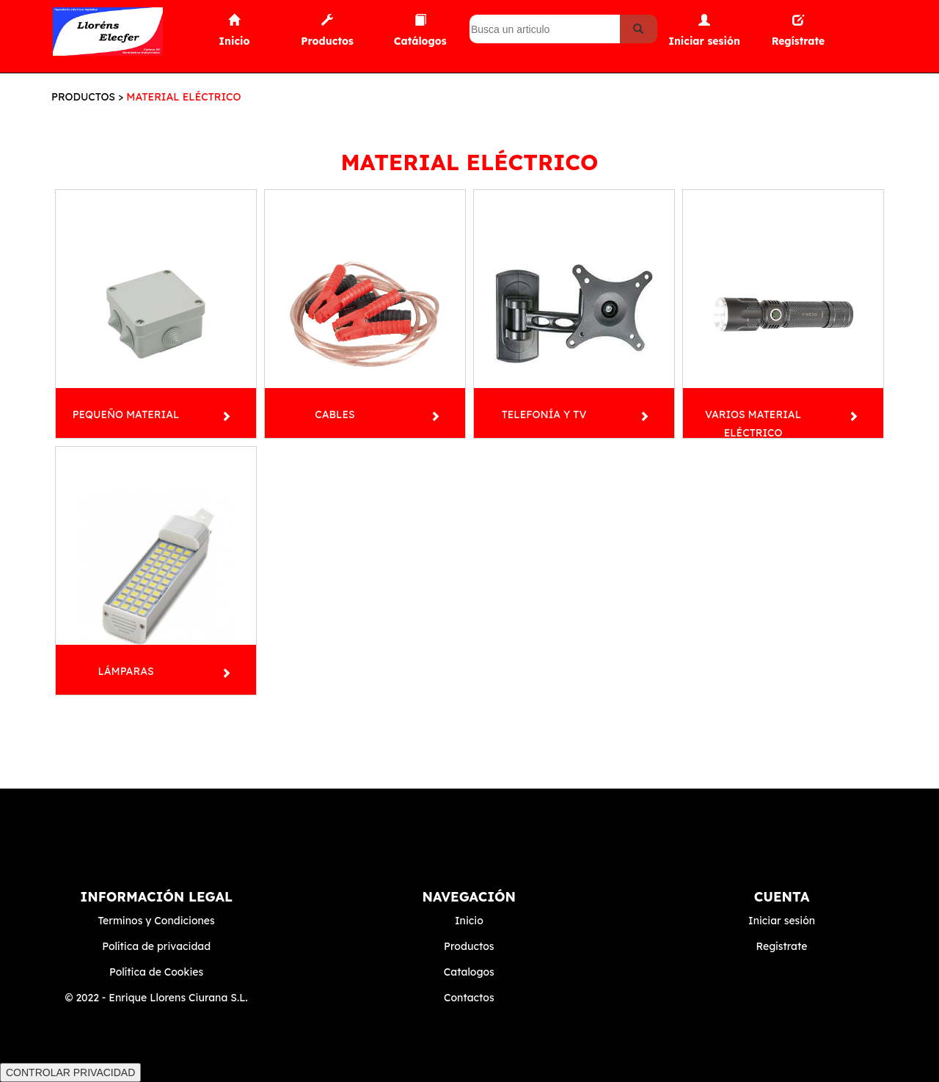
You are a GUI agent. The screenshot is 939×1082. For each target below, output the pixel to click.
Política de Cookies (156, 972)
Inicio (469, 920)
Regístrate (782, 946)
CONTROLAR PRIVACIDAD (70, 1072)
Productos (469, 946)
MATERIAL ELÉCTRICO (183, 96)
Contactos (469, 997)
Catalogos (469, 972)
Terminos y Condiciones (156, 920)
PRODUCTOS (83, 96)
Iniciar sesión (781, 920)
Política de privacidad (156, 946)
